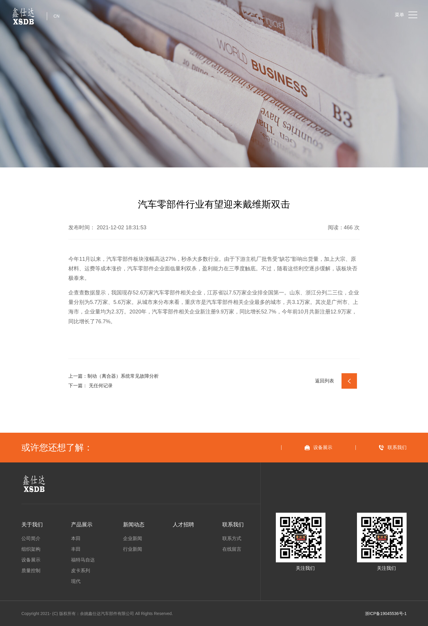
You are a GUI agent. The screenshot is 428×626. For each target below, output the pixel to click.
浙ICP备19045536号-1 (386, 613)
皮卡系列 (80, 570)
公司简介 (30, 538)
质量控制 (30, 570)
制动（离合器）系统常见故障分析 (123, 376)
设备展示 (30, 560)
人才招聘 (183, 524)
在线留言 (231, 549)
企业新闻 (132, 538)
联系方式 (231, 538)
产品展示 (81, 524)
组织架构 (30, 549)
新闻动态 (133, 524)
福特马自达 (83, 560)
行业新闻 (132, 549)
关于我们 (32, 524)
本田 (76, 538)
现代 (76, 581)
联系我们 (233, 524)
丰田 (76, 549)
